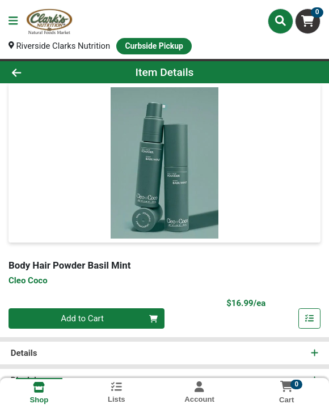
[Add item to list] (309, 319)
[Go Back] (48, 72)
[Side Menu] (13, 21)
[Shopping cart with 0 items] (307, 21)
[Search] (280, 21)
